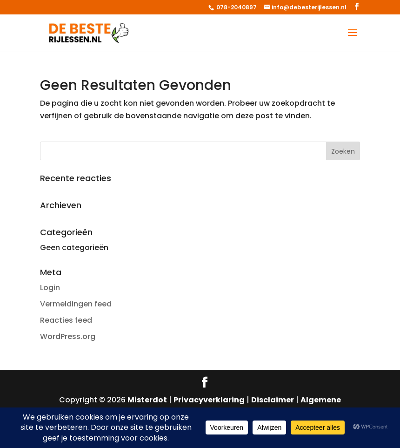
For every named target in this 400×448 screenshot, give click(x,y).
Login (50, 287)
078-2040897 (236, 7)
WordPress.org (67, 336)
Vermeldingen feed (76, 304)
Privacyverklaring (209, 399)
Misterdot (147, 399)
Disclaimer (272, 399)
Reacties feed (66, 320)
